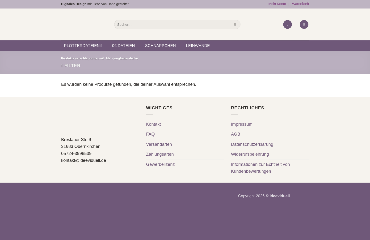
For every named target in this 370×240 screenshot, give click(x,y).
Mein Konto (277, 4)
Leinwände (198, 45)
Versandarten (159, 144)
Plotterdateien (83, 45)
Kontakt (153, 124)
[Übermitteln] (235, 24)
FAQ (150, 134)
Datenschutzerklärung (252, 144)
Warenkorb (300, 4)
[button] (287, 24)
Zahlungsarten (160, 154)
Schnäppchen (160, 45)
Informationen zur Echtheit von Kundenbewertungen (260, 168)
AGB (235, 134)
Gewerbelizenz (160, 164)
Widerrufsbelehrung (250, 154)
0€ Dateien (123, 45)
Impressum (241, 124)
